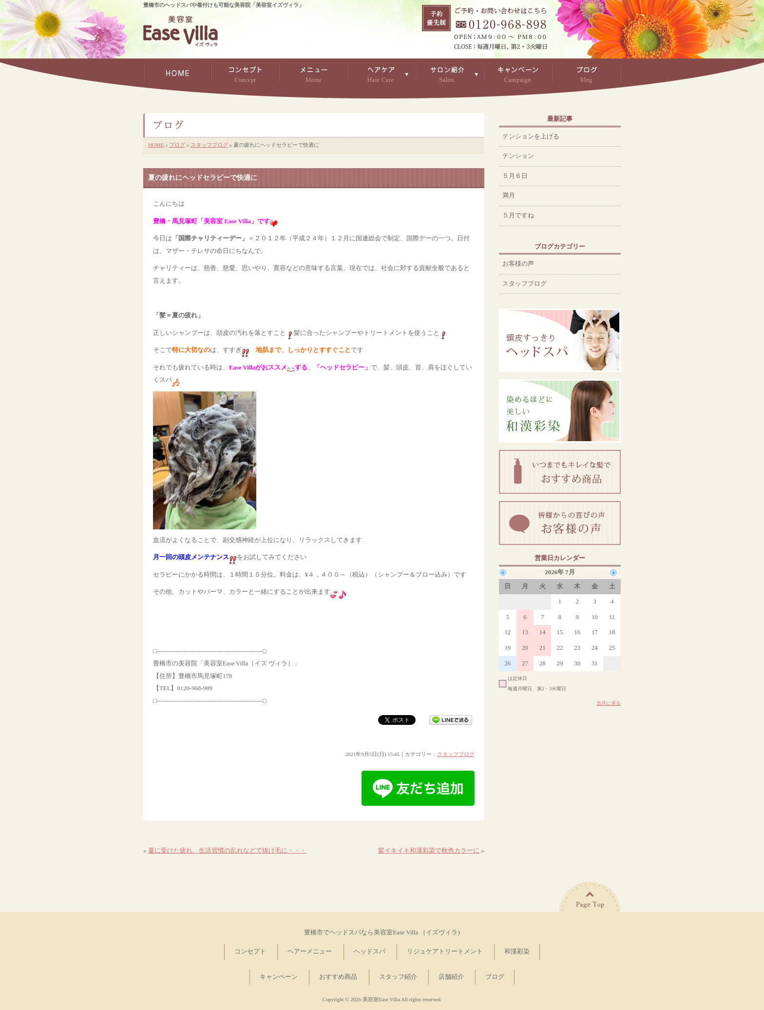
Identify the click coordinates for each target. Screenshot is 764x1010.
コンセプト (250, 951)
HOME (156, 145)
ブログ (177, 145)
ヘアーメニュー (309, 951)
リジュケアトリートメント (445, 951)
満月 (508, 195)
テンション (518, 156)
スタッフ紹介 (398, 976)
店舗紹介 (451, 976)
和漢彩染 (517, 951)
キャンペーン (279, 976)
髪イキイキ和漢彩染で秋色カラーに (428, 850)
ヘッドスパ (369, 951)
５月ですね (518, 215)
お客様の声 (518, 263)
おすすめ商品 (338, 976)
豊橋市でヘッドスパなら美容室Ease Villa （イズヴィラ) (381, 932)
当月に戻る (608, 703)
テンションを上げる (530, 136)
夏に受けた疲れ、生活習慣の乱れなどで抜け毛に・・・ (227, 850)
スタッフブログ (209, 145)
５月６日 (515, 176)
